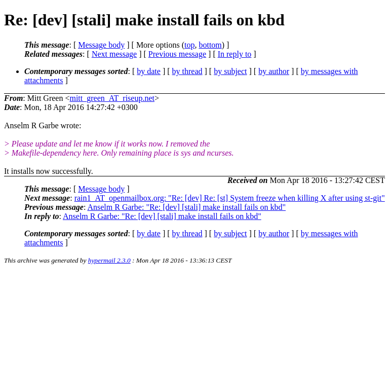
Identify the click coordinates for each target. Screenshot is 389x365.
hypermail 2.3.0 (109, 260)
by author (273, 71)
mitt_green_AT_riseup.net (111, 98)
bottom (210, 45)
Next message (114, 54)
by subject (230, 71)
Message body (101, 45)
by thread (187, 71)
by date (149, 71)
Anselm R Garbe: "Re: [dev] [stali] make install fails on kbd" (186, 207)
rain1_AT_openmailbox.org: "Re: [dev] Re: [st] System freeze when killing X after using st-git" (229, 198)
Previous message (177, 54)
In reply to (235, 54)
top (189, 45)
